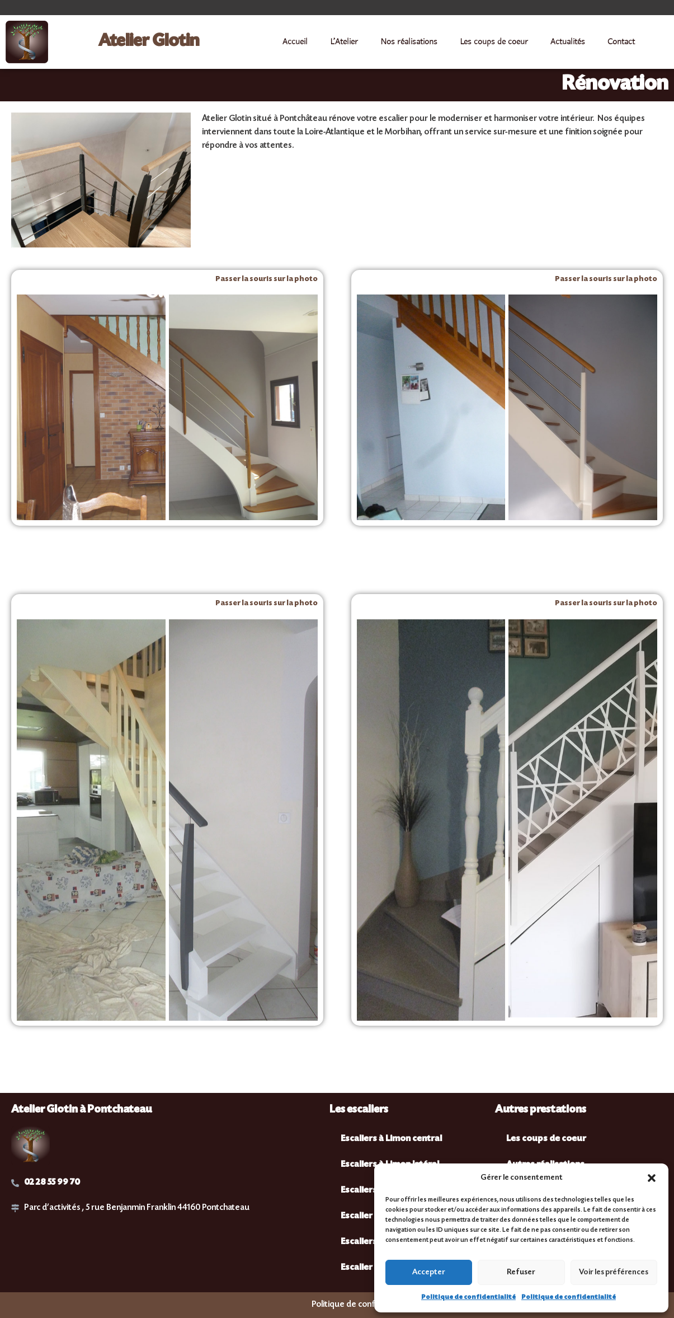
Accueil (295, 42)
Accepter (428, 1273)
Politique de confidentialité (468, 1297)
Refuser (521, 1273)
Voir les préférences (613, 1273)
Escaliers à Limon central (391, 1139)
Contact (621, 42)
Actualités (567, 42)
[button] (651, 1178)
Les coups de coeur (494, 42)
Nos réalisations (408, 42)
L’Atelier (344, 42)
